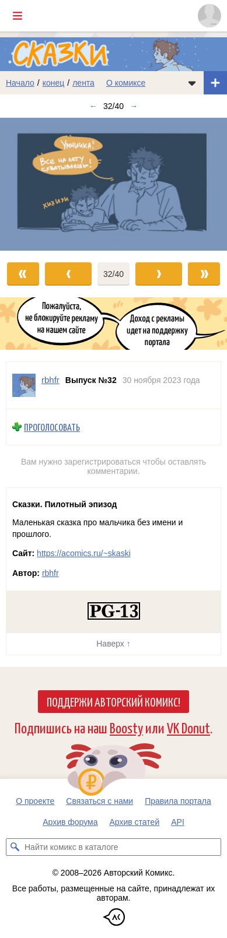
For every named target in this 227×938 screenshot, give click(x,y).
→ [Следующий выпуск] (134, 106)
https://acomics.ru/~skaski (84, 553)
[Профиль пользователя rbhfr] (24, 385)
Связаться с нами (99, 801)
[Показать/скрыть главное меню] (17, 15)
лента (83, 82)
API (177, 822)
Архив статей (135, 822)
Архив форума (70, 822)
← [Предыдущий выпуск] (93, 106)
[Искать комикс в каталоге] (14, 847)
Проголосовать (52, 427)
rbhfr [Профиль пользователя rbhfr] (50, 380)
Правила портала (178, 801)
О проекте (35, 801)
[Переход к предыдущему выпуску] (28, 184)
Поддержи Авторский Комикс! (113, 701)
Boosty (126, 727)
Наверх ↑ (113, 643)
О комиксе (125, 82)
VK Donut (188, 727)
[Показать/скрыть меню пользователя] (209, 15)
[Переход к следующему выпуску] (113, 184)
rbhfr (50, 573)
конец (54, 82)
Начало (20, 82)
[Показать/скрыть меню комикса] (192, 82)
